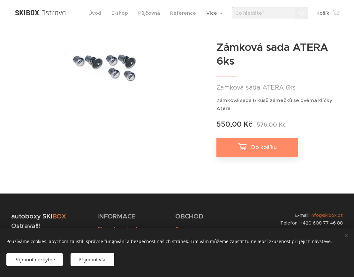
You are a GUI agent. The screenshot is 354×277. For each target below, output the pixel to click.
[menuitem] (96, 13)
